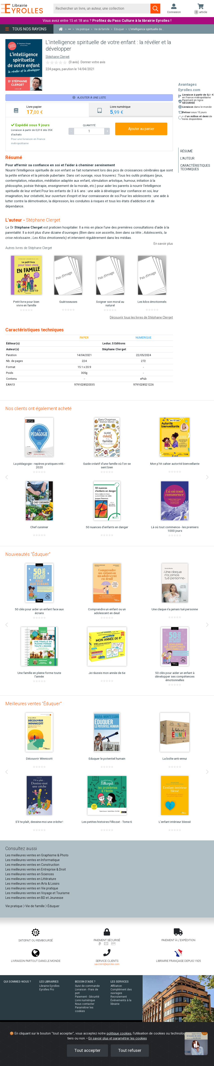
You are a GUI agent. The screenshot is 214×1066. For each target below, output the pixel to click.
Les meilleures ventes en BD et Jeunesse (34, 898)
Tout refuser (129, 1050)
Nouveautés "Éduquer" (27, 554)
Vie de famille (35, 906)
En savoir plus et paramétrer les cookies (117, 1038)
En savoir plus (163, 243)
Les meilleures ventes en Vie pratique (31, 888)
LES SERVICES (119, 981)
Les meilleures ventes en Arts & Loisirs (32, 883)
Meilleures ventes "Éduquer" (33, 703)
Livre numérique (85, 1000)
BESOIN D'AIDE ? (85, 981)
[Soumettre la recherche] (155, 8)
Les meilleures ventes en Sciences (29, 874)
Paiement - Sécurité (87, 996)
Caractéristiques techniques (195, 167)
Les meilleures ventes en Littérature (30, 879)
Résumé (186, 151)
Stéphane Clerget (57, 57)
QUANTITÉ (89, 125)
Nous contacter (84, 1003)
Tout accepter (87, 1050)
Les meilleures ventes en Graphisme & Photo (36, 855)
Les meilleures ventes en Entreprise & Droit (35, 869)
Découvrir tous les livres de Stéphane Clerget (141, 317)
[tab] (47, 110)
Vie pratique (13, 906)
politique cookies (119, 1033)
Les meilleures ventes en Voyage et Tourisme (37, 893)
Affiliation (116, 985)
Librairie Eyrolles (49, 985)
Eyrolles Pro (46, 989)
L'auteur (187, 158)
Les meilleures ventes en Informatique (32, 860)
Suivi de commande (87, 985)
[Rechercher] (102, 8)
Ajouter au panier (141, 129)
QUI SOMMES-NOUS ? (17, 981)
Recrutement (118, 996)
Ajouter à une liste (89, 97)
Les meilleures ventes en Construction (32, 864)
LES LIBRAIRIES (49, 981)
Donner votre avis (93, 62)
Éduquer (54, 906)
